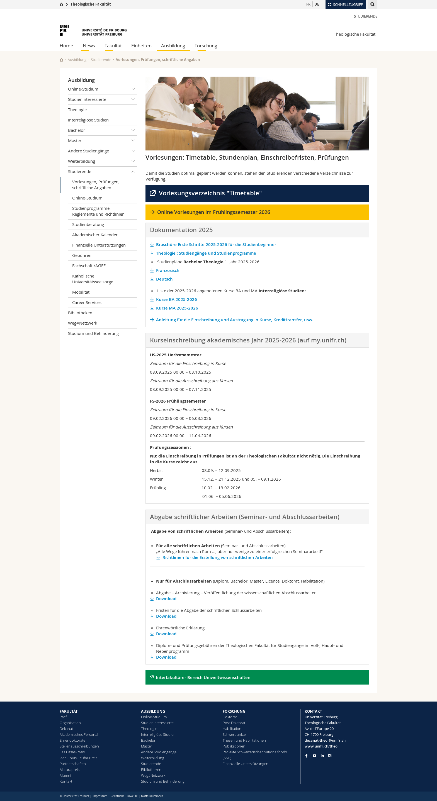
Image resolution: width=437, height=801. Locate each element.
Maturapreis (69, 769)
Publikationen (234, 746)
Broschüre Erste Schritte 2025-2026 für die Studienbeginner (216, 244)
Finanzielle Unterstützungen (99, 245)
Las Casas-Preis (72, 751)
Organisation (70, 722)
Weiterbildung (102, 161)
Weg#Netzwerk (82, 323)
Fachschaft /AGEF (89, 265)
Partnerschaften (73, 763)
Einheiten (141, 45)
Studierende (365, 16)
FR (308, 4)
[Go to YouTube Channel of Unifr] (314, 756)
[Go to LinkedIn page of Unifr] (322, 756)
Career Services (86, 302)
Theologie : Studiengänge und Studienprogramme (206, 253)
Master (102, 141)
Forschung (206, 45)
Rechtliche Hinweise (124, 796)
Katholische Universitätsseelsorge (92, 278)
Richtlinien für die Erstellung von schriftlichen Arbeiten (217, 557)
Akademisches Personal (79, 734)
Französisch (167, 270)
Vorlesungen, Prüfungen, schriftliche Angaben (96, 184)
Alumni (65, 775)
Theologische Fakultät (91, 4)
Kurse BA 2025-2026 (176, 299)
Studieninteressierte (102, 99)
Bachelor (102, 130)
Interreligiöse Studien (88, 120)
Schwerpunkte (234, 734)
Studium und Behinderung (93, 333)
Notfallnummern (152, 796)
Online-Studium (102, 89)
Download (166, 599)
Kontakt (66, 781)
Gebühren (81, 255)
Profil (64, 716)
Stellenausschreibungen (79, 746)
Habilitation (232, 728)
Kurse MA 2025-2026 (177, 308)
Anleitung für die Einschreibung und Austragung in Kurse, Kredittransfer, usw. (234, 320)
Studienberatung (88, 224)
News (89, 45)
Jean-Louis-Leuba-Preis (78, 757)
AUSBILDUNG (153, 711)
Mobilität (80, 292)
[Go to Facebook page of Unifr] (306, 755)
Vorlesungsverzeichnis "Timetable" (210, 193)
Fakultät (113, 45)
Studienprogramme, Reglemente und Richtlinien (98, 211)
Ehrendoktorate (72, 740)
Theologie (77, 109)
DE (316, 4)
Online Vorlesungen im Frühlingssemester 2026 (213, 212)
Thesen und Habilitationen (244, 740)
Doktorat (230, 716)
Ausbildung (173, 45)
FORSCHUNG (234, 711)
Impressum (100, 796)
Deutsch (165, 279)
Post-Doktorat (234, 722)
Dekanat (66, 728)
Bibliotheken (80, 312)
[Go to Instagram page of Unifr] (329, 756)
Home (66, 45)
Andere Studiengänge (102, 151)
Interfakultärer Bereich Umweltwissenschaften (203, 677)
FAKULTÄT (69, 711)
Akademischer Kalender (95, 234)
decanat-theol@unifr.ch (325, 740)
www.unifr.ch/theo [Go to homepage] (321, 746)
